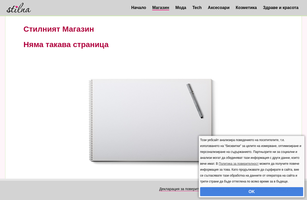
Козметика (246, 7)
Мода (180, 7)
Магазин (160, 7)
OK (252, 191)
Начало (138, 7)
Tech (197, 7)
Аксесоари (218, 7)
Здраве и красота (281, 7)
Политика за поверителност (239, 164)
